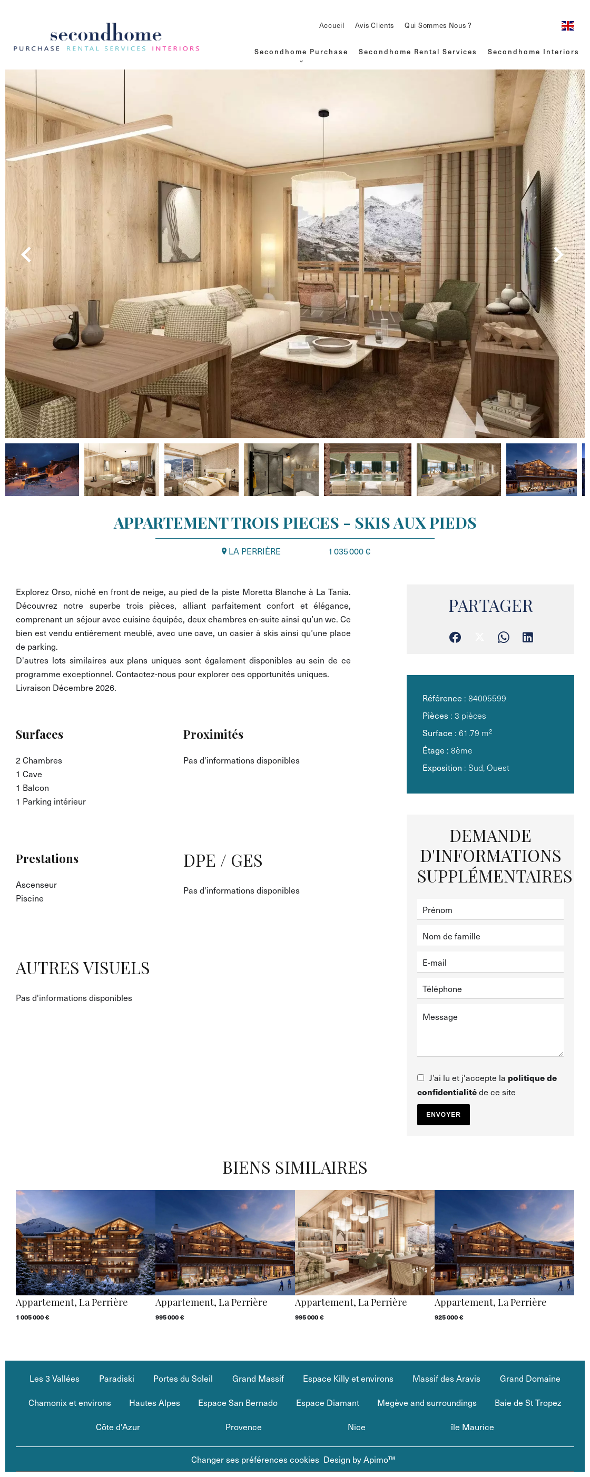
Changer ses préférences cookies (255, 1459)
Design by (359, 1459)
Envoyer (443, 1114)
